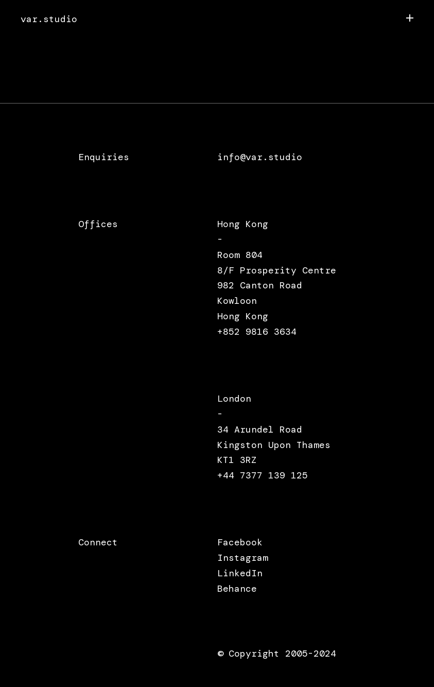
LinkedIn (240, 573)
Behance (237, 588)
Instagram (242, 558)
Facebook (240, 542)
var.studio (49, 19)
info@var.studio (259, 157)
